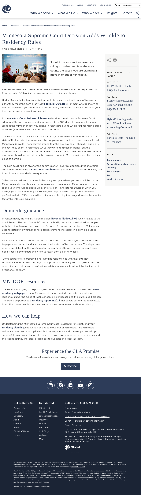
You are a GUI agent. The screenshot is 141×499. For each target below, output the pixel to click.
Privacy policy (71, 408)
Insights (111, 13)
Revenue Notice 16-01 (64, 219)
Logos (16, 435)
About (16, 420)
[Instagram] (90, 385)
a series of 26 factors (56, 104)
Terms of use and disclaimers (77, 412)
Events (80, 5)
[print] (115, 60)
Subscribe (70, 366)
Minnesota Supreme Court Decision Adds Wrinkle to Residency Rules (49, 26)
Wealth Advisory (115, 179)
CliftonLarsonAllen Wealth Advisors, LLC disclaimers (87, 417)
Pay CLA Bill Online (48, 412)
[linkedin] (51, 385)
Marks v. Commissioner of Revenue (29, 118)
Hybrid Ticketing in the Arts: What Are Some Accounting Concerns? (120, 123)
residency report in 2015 (46, 301)
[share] (109, 60)
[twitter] (61, 385)
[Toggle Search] (137, 14)
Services (43, 424)
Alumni (16, 428)
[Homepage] (6, 8)
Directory (18, 416)
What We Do (68, 13)
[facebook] (70, 385)
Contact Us (67, 5)
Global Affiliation (21, 431)
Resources (15, 26)
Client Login (105, 5)
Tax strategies (114, 160)
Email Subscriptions (48, 416)
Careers (127, 13)
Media (42, 439)
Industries (44, 420)
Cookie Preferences (73, 425)
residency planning (13, 328)
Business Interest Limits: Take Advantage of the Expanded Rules (120, 104)
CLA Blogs (44, 431)
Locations (91, 5)
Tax (108, 175)
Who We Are (92, 13)
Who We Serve (41, 13)
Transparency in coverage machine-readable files (31, 486)
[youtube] (80, 385)
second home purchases (43, 169)
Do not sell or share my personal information (84, 421)
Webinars (43, 435)
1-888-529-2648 (88, 403)
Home (4, 26)
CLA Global (79, 471)
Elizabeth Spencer (78, 467)
